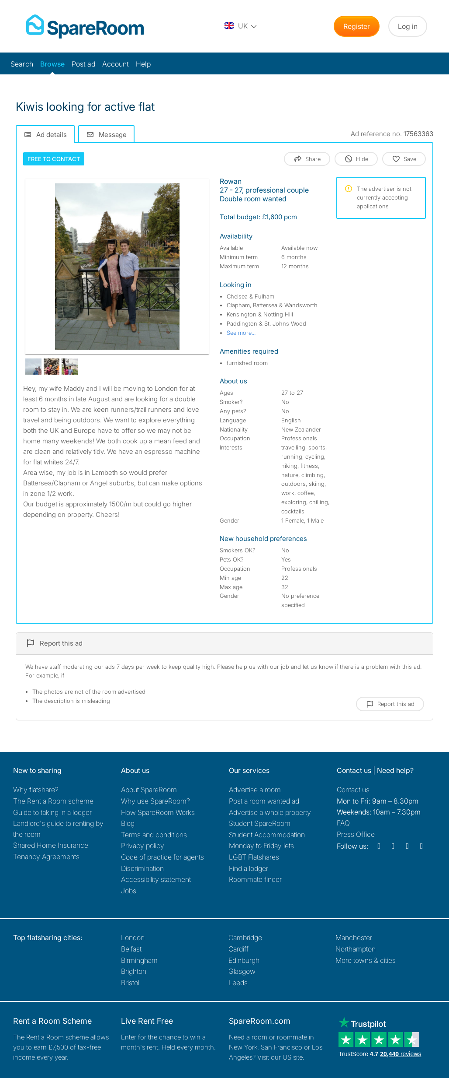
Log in (408, 26)
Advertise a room (255, 789)
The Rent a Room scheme (53, 801)
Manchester (353, 937)
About (149, 789)
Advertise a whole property (270, 812)
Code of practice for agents (162, 857)
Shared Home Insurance (50, 845)
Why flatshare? (36, 789)
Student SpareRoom (259, 823)
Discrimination (142, 868)
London (133, 937)
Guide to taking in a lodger (52, 812)
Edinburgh (243, 960)
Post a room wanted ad (264, 801)
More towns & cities (365, 960)
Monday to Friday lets (261, 845)
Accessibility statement (156, 879)
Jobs (128, 890)
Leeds (238, 982)
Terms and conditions (154, 834)
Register (356, 26)
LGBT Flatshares (254, 857)
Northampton (355, 949)
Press (356, 834)
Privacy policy (142, 845)
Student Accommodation (267, 834)
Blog (128, 823)
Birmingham (139, 960)
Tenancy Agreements (46, 856)
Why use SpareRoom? (155, 801)
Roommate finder (255, 879)
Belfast (131, 949)
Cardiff (238, 949)
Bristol (130, 982)
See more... (241, 332)
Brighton (133, 971)
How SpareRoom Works (158, 812)
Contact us (353, 789)
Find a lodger (248, 868)
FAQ (343, 822)
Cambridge (245, 937)
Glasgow (242, 971)
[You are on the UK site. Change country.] (241, 26)
